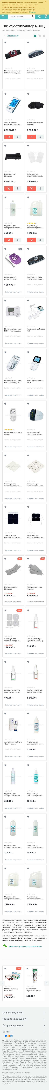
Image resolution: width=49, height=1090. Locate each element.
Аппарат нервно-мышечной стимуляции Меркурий (12, 123)
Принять (32, 12)
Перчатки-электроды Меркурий (34, 588)
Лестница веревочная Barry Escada (12, 990)
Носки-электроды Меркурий (10, 588)
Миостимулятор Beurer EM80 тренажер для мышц (12, 330)
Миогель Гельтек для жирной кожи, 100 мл (12, 691)
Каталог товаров (3, 16)
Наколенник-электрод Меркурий (35, 123)
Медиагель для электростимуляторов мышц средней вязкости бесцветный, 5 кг (36, 227)
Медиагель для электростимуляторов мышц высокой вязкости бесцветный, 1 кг (13, 846)
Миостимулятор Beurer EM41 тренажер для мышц (12, 382)
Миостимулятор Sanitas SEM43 (13, 433)
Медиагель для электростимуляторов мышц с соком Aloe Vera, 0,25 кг (35, 795)
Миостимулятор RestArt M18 (36, 330)
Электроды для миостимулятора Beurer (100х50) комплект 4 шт (13, 485)
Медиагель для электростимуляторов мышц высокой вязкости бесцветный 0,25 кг (35, 743)
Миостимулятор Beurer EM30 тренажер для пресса (12, 72)
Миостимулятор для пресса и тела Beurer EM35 (35, 278)
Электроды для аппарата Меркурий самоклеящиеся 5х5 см (12, 640)
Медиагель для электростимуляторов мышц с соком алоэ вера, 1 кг (35, 846)
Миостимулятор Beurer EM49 (35, 381)
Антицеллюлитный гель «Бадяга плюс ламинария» (13, 743)
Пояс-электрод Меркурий (9, 175)
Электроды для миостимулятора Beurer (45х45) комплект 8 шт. (36, 485)
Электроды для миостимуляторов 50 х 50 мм (35, 536)
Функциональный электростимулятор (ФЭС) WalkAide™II (34, 433)
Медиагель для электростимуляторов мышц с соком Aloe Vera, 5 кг (35, 898)
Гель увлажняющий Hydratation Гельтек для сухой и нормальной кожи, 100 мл (35, 640)
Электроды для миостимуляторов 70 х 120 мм (12, 536)
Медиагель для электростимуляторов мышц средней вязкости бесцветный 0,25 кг (12, 795)
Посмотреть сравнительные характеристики (25, 946)
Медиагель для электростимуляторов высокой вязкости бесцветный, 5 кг (12, 898)
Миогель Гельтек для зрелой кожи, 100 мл (35, 691)
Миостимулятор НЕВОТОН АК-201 (11, 278)
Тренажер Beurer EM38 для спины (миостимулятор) (35, 72)
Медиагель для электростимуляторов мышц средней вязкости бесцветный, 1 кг (13, 227)
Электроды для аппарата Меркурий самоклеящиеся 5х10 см (35, 175)
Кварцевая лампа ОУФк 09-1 (32, 990)
